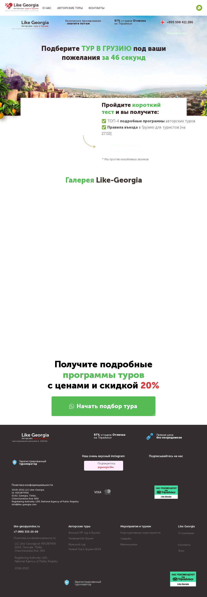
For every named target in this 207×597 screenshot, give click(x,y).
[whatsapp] (199, 8)
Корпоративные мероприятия (140, 532)
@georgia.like (106, 467)
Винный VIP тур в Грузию (84, 532)
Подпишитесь (107, 463)
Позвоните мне (177, 33)
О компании (186, 533)
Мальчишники (128, 544)
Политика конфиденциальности (35, 538)
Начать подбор (126, 145)
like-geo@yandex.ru (27, 526)
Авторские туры (70, 8)
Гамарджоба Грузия (81, 538)
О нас (46, 8)
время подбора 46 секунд (126, 151)
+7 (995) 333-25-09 (26, 531)
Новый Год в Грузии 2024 (85, 549)
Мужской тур (77, 544)
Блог (182, 550)
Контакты (96, 8)
